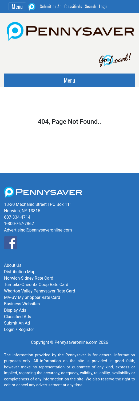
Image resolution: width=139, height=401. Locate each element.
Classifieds (73, 6)
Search (90, 6)
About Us (12, 265)
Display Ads (15, 310)
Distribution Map (19, 271)
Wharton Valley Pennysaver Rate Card (39, 291)
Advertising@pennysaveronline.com (38, 230)
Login (103, 6)
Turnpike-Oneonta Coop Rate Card (36, 284)
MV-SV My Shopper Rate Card (32, 297)
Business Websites (22, 303)
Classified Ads (17, 316)
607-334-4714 (17, 217)
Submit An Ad (17, 323)
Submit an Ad (51, 6)
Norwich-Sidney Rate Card (28, 278)
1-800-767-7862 (19, 223)
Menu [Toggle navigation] (17, 6)
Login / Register (19, 329)
